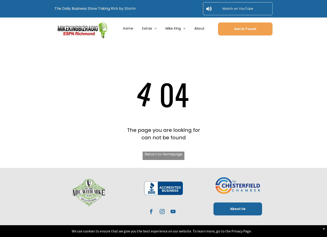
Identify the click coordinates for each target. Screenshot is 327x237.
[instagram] (162, 212)
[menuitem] (128, 28)
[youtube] (173, 212)
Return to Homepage (163, 154)
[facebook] (151, 212)
